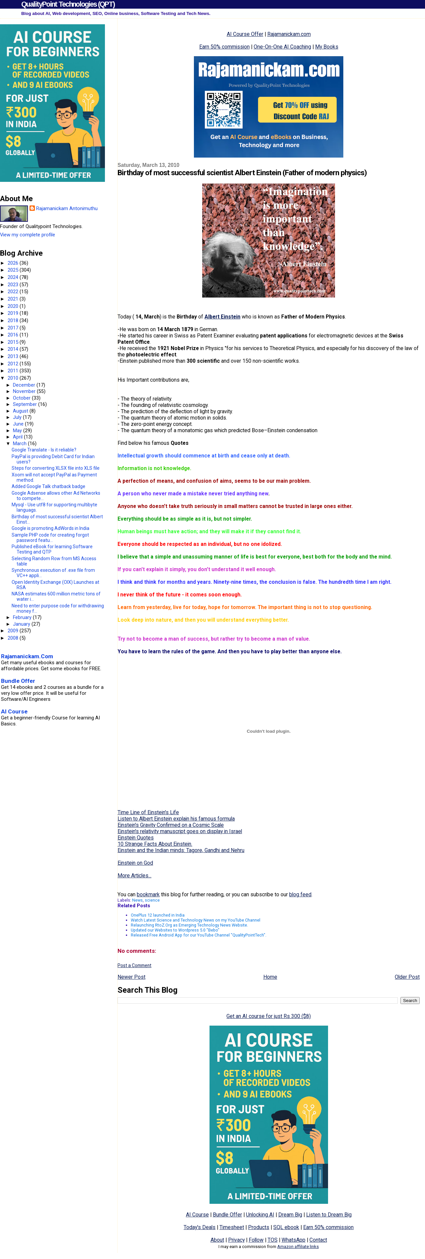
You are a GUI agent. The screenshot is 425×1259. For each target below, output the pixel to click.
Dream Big (290, 1214)
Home (270, 977)
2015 (14, 342)
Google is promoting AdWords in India (50, 528)
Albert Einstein (222, 317)
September (25, 404)
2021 (14, 299)
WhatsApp (293, 1240)
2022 (14, 292)
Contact (318, 1240)
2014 (14, 349)
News (137, 900)
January (22, 624)
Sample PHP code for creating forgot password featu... (50, 537)
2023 (14, 285)
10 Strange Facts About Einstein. (155, 844)
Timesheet (231, 1227)
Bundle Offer (227, 1214)
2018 (14, 320)
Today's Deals (199, 1227)
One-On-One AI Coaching (282, 47)
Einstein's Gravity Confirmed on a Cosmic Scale (171, 825)
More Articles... (134, 875)
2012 (14, 364)
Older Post (407, 977)
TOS (273, 1240)
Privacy (236, 1240)
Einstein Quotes (136, 837)
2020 (14, 306)
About (217, 1240)
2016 (14, 335)
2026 (14, 263)
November (25, 391)
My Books (326, 47)
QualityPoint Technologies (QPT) (68, 4)
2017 (14, 328)
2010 (14, 378)
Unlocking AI (260, 1214)
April (18, 437)
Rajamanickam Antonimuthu (67, 208)
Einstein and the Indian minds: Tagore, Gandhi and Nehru (181, 850)
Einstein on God (135, 863)
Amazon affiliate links (298, 1246)
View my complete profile (27, 235)
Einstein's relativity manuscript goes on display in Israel (180, 831)
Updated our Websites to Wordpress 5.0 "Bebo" (175, 930)
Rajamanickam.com (289, 34)
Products (258, 1227)
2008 (14, 638)
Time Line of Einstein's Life (148, 812)
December (25, 385)
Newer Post (131, 977)
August (21, 411)
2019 (14, 313)
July (18, 417)
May (18, 430)
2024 (14, 277)
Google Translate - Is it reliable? (44, 449)
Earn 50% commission (224, 47)
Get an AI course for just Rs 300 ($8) (268, 1016)
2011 (14, 371)
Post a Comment (134, 965)
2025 (14, 270)
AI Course (197, 1214)
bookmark (148, 894)
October (22, 398)
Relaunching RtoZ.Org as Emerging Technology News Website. (189, 925)
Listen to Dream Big (329, 1214)
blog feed (300, 894)
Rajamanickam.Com (27, 656)
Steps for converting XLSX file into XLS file (56, 468)
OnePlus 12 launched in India (158, 915)
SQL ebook (286, 1227)
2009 (14, 631)
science (152, 900)
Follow (256, 1240)
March (20, 443)
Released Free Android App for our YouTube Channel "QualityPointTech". (198, 935)
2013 (14, 356)
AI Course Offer (245, 34)
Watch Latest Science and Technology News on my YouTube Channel (195, 920)
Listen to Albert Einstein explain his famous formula (176, 819)
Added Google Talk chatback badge (48, 486)
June (19, 424)
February (23, 617)
